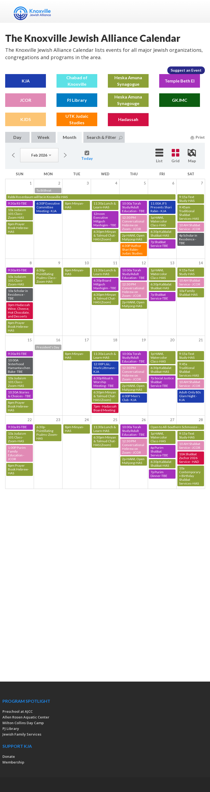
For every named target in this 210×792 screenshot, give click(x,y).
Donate (8, 756)
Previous (13, 155)
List (159, 156)
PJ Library (10, 728)
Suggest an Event (186, 70)
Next (65, 155)
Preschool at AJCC (17, 711)
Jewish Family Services (21, 734)
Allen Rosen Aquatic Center (25, 717)
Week (43, 137)
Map (192, 156)
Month (69, 137)
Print (197, 137)
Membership (13, 762)
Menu (198, 11)
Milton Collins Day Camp (23, 722)
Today (87, 155)
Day (17, 137)
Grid (175, 156)
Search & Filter (105, 137)
